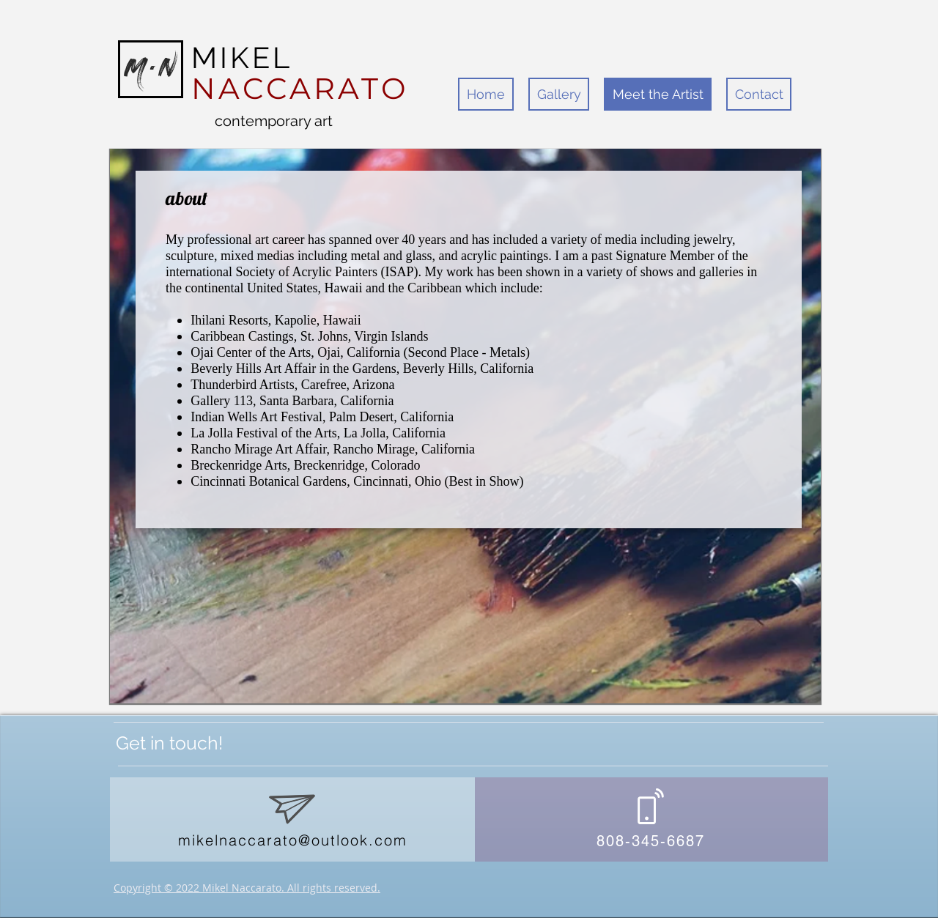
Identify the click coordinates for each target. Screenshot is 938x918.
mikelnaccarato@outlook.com (292, 840)
